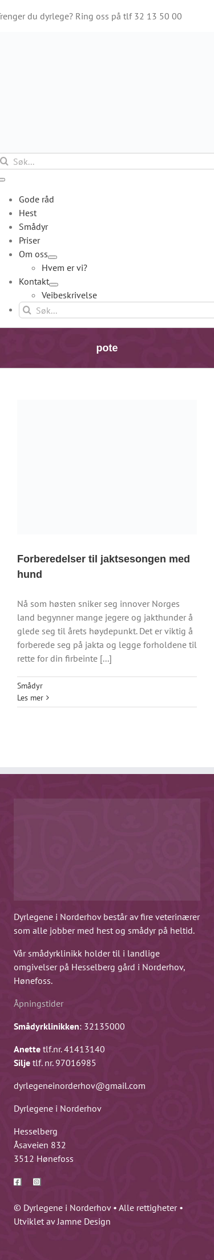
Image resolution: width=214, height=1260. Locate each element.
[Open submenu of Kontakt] (53, 284)
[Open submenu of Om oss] (52, 257)
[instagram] (37, 1182)
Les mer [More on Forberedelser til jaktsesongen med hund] (30, 697)
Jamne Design (84, 1221)
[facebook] (18, 1182)
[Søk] (27, 310)
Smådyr (30, 685)
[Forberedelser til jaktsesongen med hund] (107, 467)
